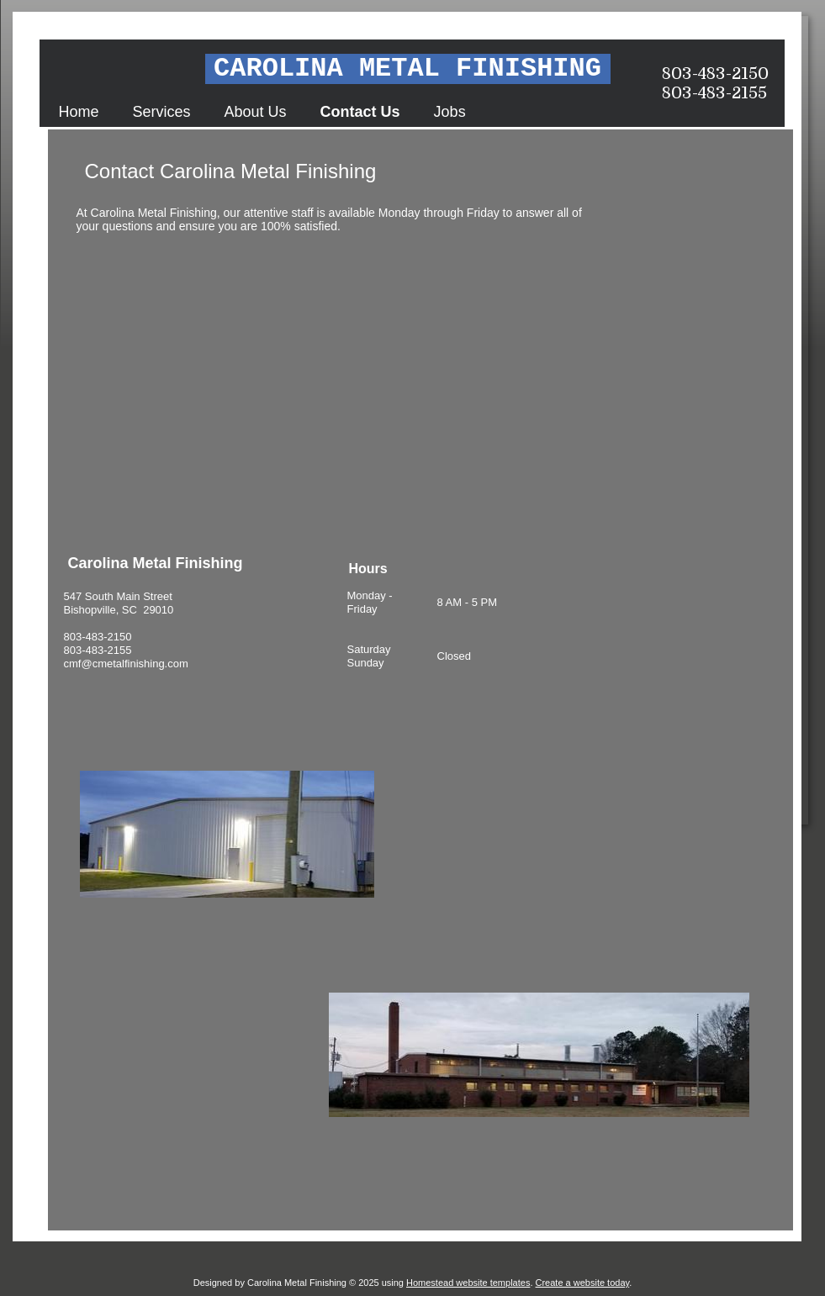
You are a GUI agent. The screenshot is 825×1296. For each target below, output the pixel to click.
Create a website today (583, 1283)
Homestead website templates (468, 1283)
